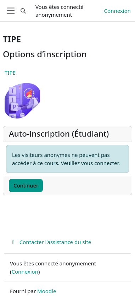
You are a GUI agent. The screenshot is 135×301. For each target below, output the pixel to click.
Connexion (117, 10)
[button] (23, 10)
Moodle (46, 291)
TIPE (10, 72)
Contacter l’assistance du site (50, 241)
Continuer (25, 185)
